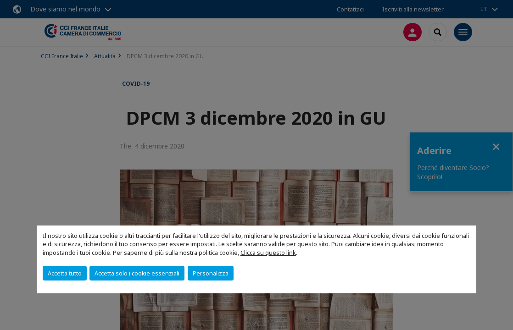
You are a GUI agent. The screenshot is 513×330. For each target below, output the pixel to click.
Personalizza (211, 273)
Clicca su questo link (268, 252)
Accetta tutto (65, 273)
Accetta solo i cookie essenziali (137, 273)
